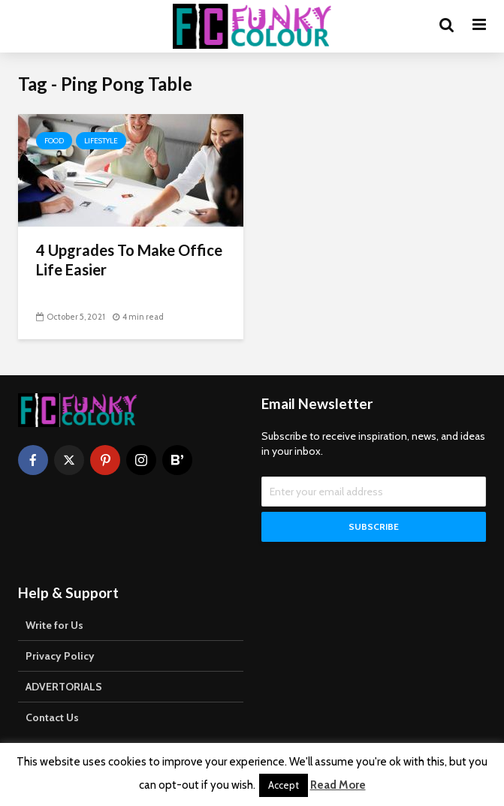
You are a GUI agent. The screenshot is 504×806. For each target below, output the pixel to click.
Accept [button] (283, 785)
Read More (338, 785)
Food (54, 141)
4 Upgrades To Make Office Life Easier (129, 259)
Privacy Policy (60, 656)
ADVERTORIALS (64, 686)
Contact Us (52, 717)
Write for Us (54, 625)
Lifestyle (101, 141)
